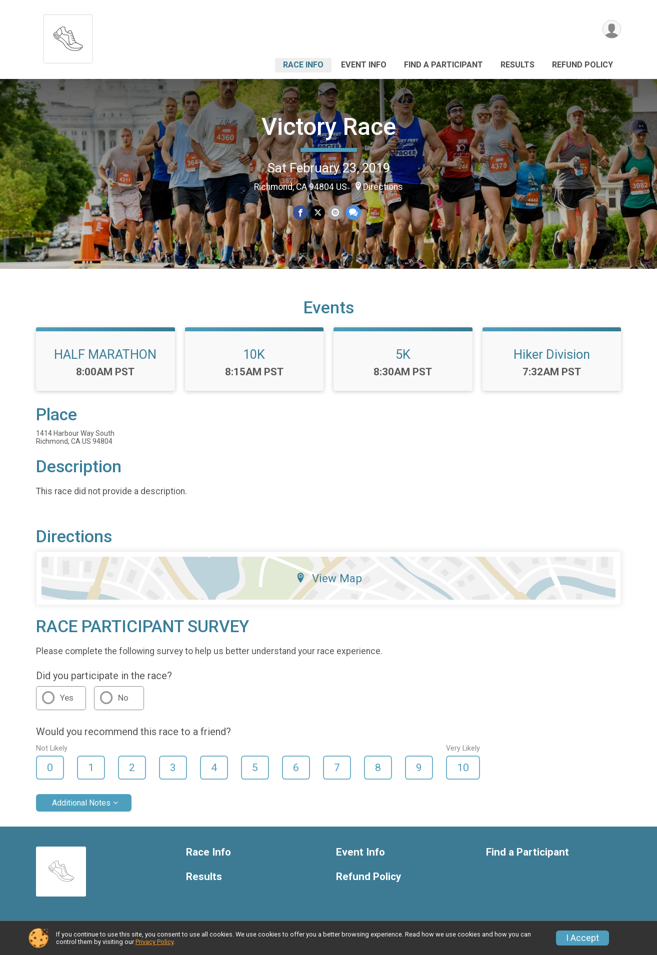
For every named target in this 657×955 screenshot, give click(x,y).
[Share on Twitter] (317, 212)
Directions (383, 187)
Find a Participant (443, 64)
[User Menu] (611, 29)
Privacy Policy (155, 942)
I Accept (582, 938)
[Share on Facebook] (300, 212)
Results (517, 64)
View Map (329, 578)
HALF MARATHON (105, 354)
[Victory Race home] (68, 36)
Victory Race (329, 126)
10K (254, 354)
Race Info (303, 64)
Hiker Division (552, 354)
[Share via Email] (335, 212)
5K (403, 354)
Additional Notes (81, 803)
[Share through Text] (353, 212)
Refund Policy (582, 64)
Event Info (363, 64)
